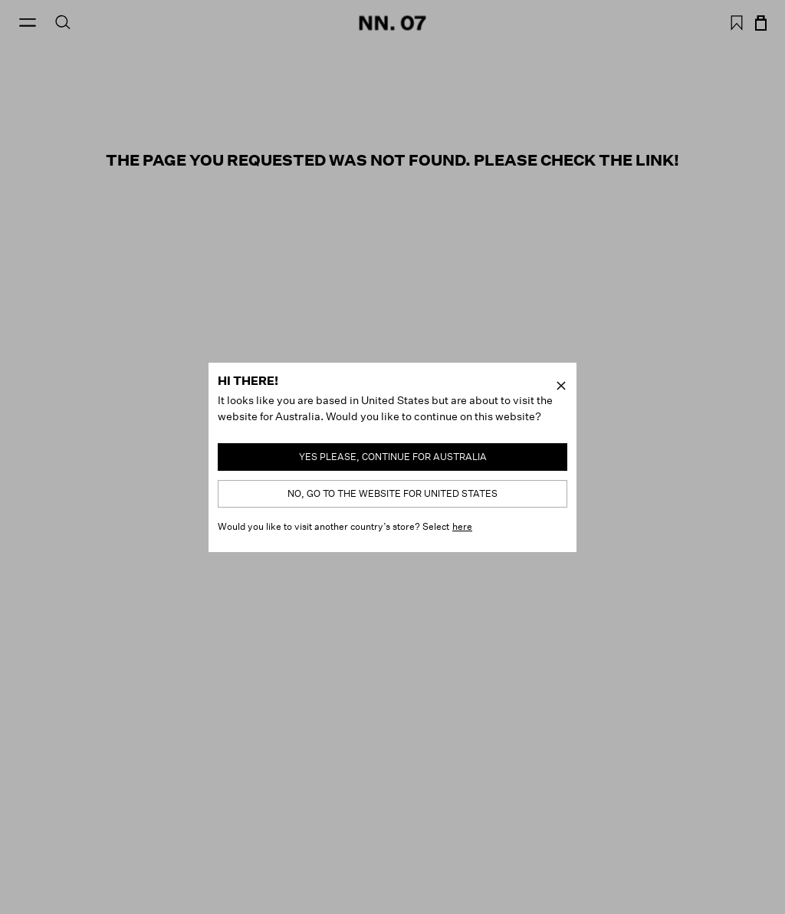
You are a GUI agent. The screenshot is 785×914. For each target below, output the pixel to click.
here (462, 526)
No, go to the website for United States (392, 493)
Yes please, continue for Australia (393, 456)
